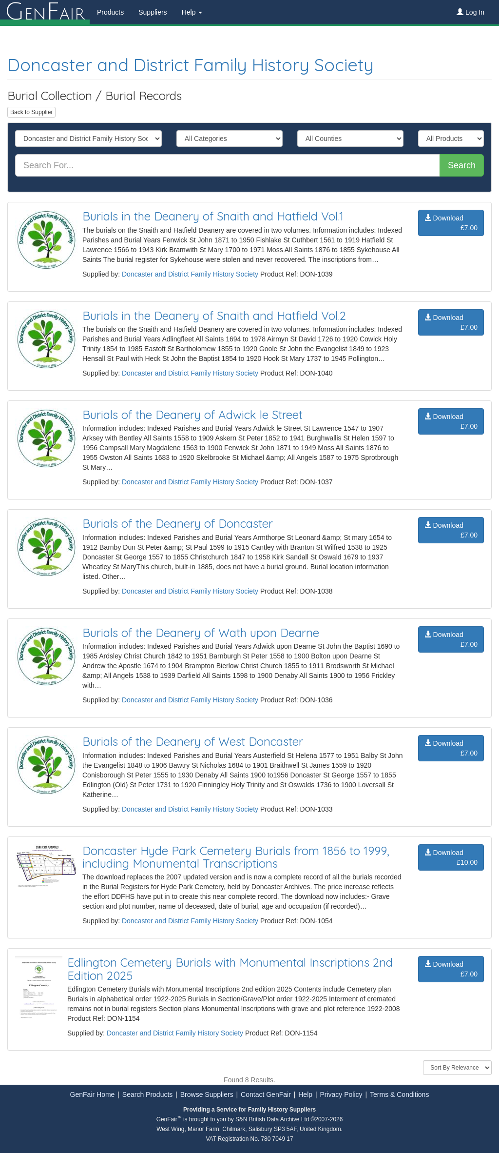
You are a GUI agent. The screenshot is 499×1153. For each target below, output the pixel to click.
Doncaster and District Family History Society (190, 65)
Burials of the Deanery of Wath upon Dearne (200, 632)
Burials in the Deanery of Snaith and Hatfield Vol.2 (214, 315)
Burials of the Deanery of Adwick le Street (192, 414)
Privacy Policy (341, 1094)
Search (462, 165)
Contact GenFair (266, 1094)
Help (305, 1094)
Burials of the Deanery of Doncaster (177, 523)
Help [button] (192, 12)
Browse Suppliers (206, 1094)
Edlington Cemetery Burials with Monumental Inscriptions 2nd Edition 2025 (230, 968)
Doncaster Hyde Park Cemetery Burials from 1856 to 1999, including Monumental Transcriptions (235, 857)
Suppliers (152, 12)
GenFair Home (92, 1094)
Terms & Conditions (399, 1094)
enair (45, 12)
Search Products (147, 1094)
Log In (470, 12)
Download (451, 223)
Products (110, 12)
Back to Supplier (31, 112)
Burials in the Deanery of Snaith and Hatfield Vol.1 (213, 216)
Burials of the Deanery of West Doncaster (192, 741)
